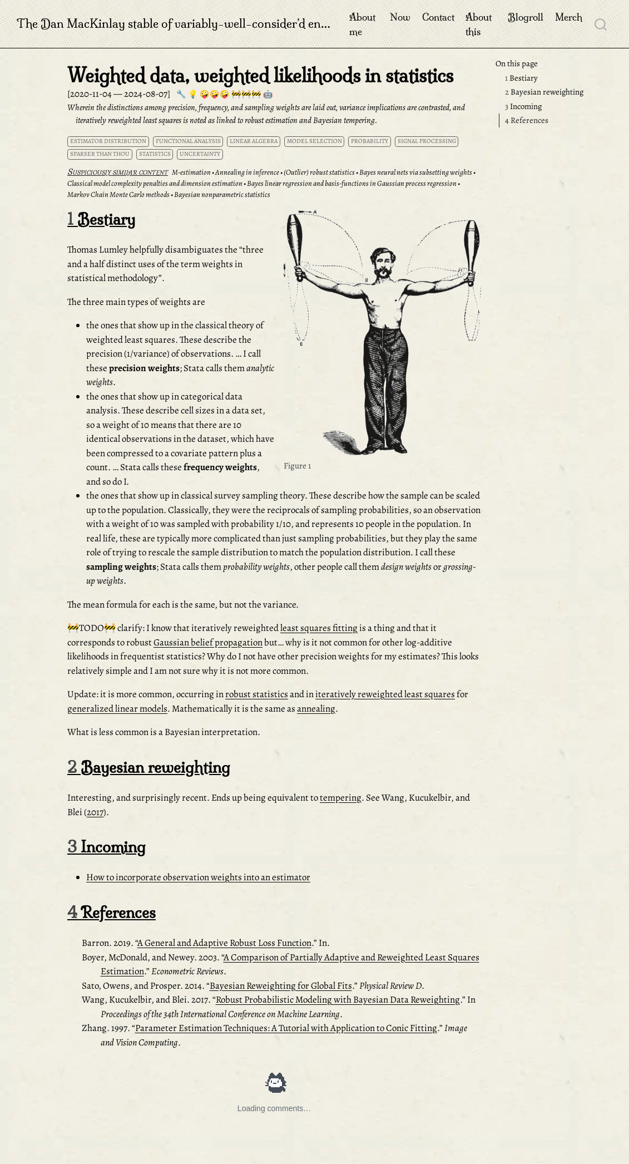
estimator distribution (108, 141)
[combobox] (601, 24)
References (526, 120)
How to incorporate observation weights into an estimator (198, 877)
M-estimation (191, 172)
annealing (316, 708)
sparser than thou (100, 154)
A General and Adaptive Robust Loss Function (224, 942)
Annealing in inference (247, 172)
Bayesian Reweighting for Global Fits (281, 985)
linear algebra (254, 141)
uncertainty (200, 154)
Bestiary (521, 77)
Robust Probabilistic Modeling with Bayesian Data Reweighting (338, 999)
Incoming (523, 106)
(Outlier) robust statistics (319, 172)
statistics (155, 154)
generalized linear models (117, 708)
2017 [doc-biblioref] (95, 812)
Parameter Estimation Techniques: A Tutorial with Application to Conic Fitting (286, 1028)
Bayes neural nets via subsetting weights (415, 172)
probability (369, 141)
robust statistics (256, 694)
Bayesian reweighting (544, 91)
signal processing (427, 141)
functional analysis (188, 141)
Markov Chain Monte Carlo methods (118, 194)
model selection (314, 141)
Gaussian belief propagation (208, 642)
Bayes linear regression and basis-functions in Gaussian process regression (352, 183)
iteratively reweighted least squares (385, 694)
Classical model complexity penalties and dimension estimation (154, 183)
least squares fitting (319, 628)
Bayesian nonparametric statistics (222, 194)
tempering (340, 797)
